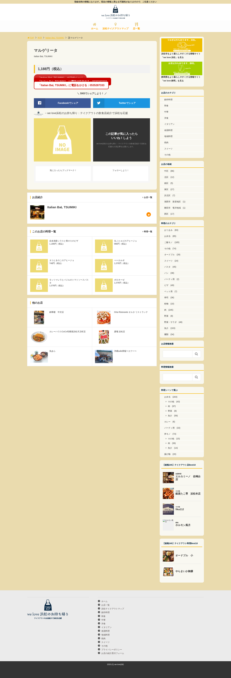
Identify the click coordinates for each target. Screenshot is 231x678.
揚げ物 (167, 454)
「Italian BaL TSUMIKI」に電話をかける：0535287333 (71, 85)
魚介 (166, 328)
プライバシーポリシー (111, 649)
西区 (166, 214)
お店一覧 (148, 197)
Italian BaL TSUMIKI (55, 38)
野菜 (166, 316)
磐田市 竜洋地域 (172, 208)
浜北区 (167, 195)
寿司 (166, 297)
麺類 (166, 334)
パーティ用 (169, 279)
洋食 (166, 118)
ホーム (94, 28)
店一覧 (136, 28)
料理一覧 (148, 231)
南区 (166, 183)
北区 (166, 177)
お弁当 (167, 236)
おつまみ (168, 230)
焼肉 (166, 142)
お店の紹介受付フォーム (112, 653)
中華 (166, 112)
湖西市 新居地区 (172, 201)
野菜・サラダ (170, 322)
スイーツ (168, 148)
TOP (30, 38)
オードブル (169, 254)
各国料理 (168, 130)
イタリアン (169, 124)
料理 (40, 38)
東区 (166, 189)
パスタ (167, 267)
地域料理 (168, 136)
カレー (167, 421)
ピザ (166, 285)
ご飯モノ (168, 242)
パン (166, 273)
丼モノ (167, 434)
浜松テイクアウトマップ (115, 28)
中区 (166, 171)
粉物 (166, 303)
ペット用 (168, 291)
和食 (166, 105)
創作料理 (168, 99)
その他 (167, 155)
